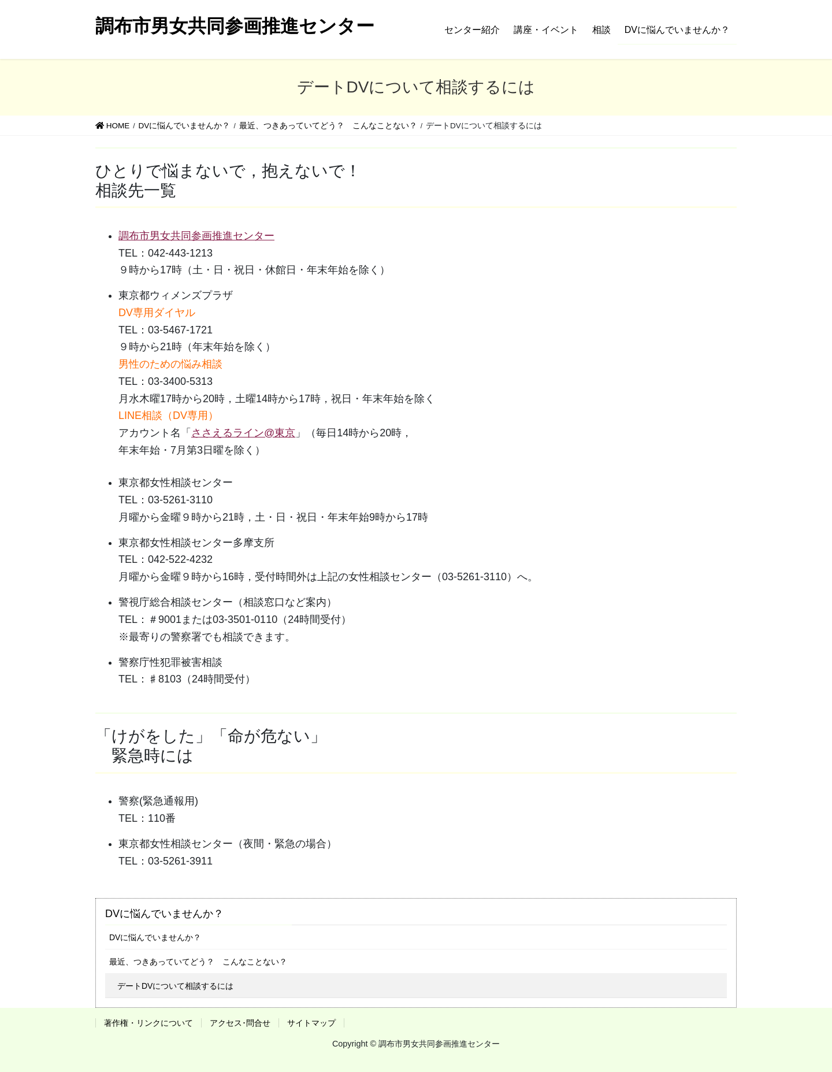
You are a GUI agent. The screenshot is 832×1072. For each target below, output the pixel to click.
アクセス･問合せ (240, 1023)
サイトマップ (311, 1023)
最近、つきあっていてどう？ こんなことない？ (198, 961)
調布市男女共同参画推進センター (196, 236)
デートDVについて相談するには (175, 986)
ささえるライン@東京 (243, 433)
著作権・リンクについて (148, 1023)
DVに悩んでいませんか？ (164, 913)
